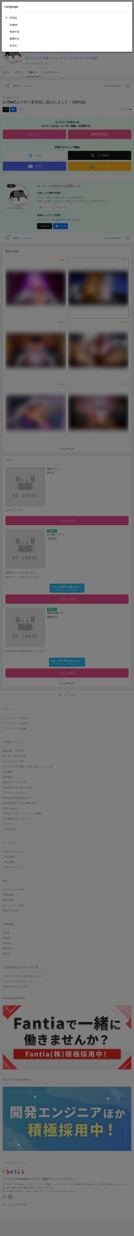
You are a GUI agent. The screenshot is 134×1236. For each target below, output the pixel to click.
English (13, 24)
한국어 (13, 45)
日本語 (13, 17)
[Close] (129, 6)
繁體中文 (14, 38)
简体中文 (14, 31)
